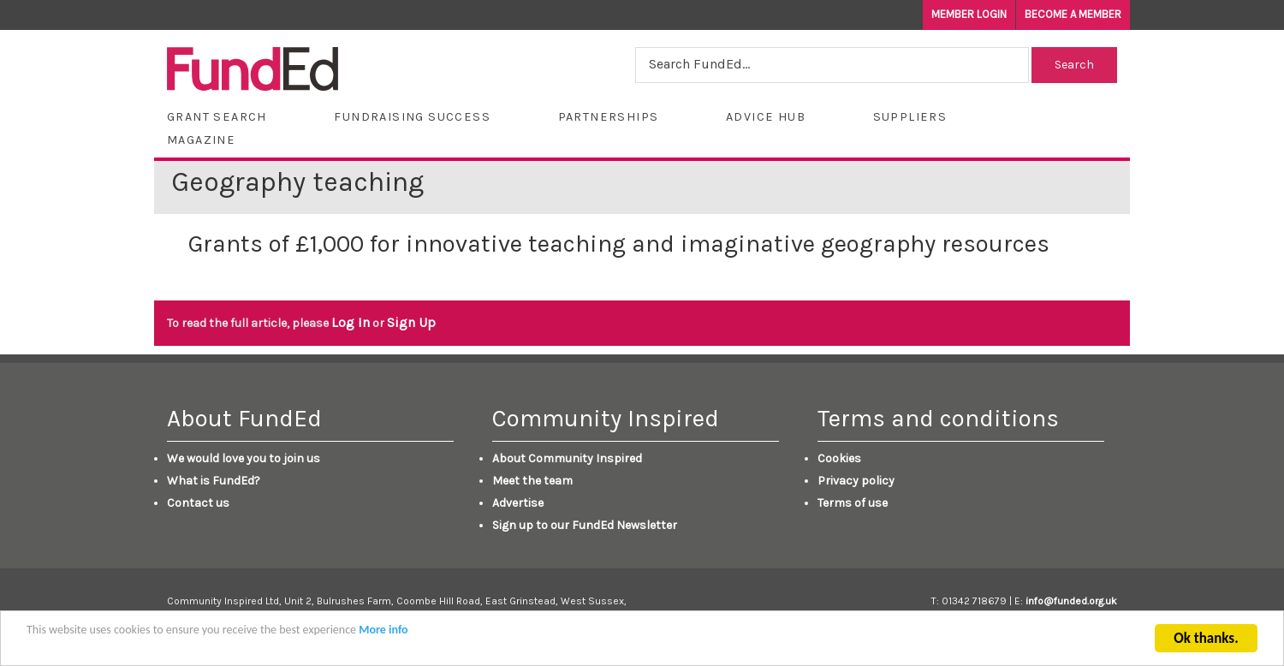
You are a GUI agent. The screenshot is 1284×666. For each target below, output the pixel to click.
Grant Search (217, 117)
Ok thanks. (1206, 640)
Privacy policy (856, 480)
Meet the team (532, 480)
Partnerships (608, 117)
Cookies (839, 458)
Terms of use (852, 503)
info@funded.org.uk (1071, 601)
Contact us (198, 503)
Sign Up (411, 322)
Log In (350, 322)
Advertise (518, 503)
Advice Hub (765, 117)
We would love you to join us (243, 458)
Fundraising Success (412, 117)
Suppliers (910, 117)
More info (383, 631)
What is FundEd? (213, 480)
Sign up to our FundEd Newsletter (584, 525)
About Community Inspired (567, 458)
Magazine (201, 140)
